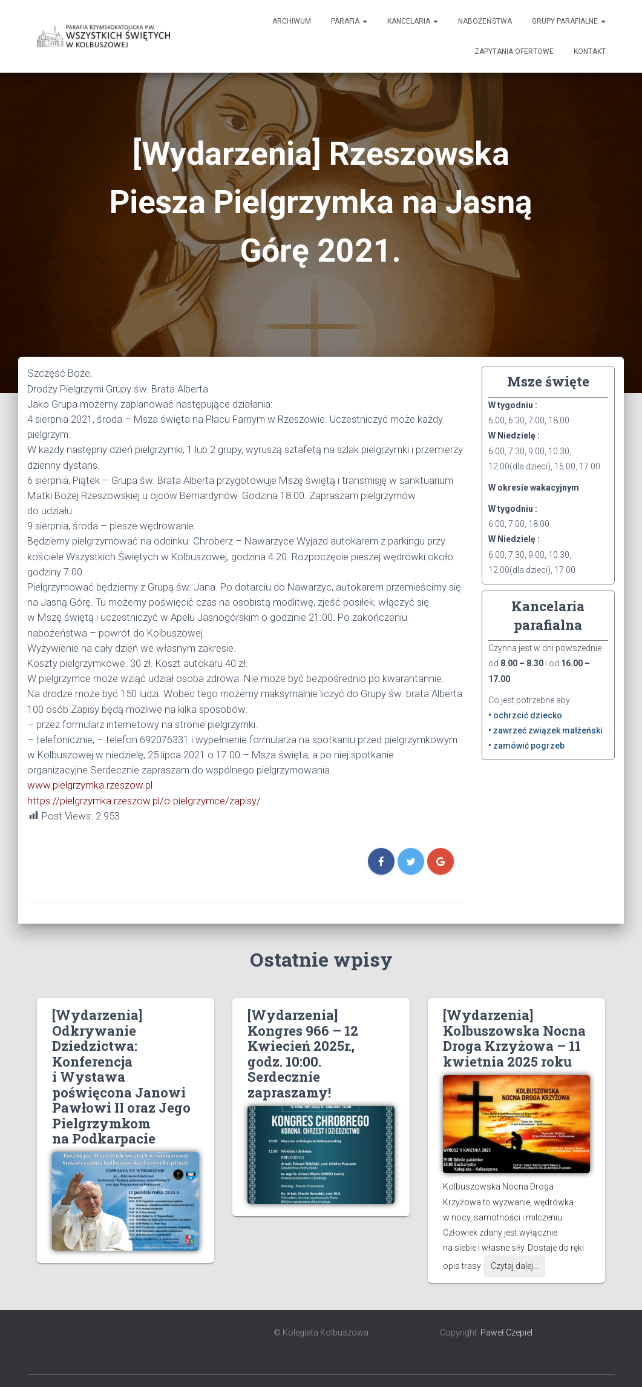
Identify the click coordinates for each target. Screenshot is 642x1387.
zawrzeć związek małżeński (548, 730)
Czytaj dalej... (515, 1266)
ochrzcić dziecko (527, 715)
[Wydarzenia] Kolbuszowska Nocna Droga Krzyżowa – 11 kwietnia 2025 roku (514, 1038)
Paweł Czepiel (506, 1332)
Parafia (349, 21)
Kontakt (590, 51)
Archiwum (291, 21)
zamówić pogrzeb (529, 745)
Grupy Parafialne (569, 21)
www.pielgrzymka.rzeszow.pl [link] (89, 785)
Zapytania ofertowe (514, 51)
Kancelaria (412, 21)
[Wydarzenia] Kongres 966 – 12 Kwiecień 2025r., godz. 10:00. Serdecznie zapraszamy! (302, 1053)
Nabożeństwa (485, 21)
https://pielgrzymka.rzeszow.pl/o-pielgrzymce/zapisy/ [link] (144, 801)
